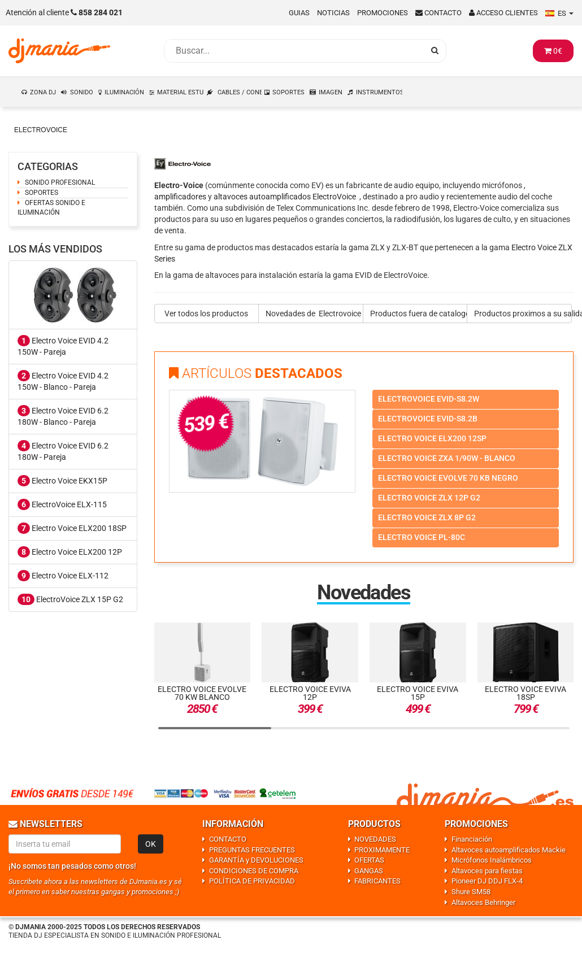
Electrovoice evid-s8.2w (428, 398)
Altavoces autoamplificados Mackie (508, 850)
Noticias (333, 12)
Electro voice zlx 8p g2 (427, 517)
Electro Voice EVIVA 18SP (525, 693)
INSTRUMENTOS (379, 92)
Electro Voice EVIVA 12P (310, 693)
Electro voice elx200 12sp (432, 438)
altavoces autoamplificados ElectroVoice (285, 196)
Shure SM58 (470, 891)
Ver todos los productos (206, 313)
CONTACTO (227, 839)
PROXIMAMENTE (382, 850)
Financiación (471, 839)
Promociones (382, 12)
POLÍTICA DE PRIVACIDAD (252, 881)
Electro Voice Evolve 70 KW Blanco (202, 693)
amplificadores (180, 196)
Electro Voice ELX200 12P (70, 551)
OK (150, 843)
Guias (299, 12)
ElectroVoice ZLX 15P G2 (70, 599)
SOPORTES (288, 92)
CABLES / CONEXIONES (240, 92)
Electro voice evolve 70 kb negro (448, 477)
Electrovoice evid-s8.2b (427, 418)
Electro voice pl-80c (421, 537)
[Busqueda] (293, 51)
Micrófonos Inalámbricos (491, 860)
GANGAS (368, 871)
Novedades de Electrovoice (313, 313)
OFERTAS (369, 860)
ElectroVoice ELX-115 (62, 504)
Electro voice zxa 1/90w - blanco (446, 458)
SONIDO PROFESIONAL (60, 182)
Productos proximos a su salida (523, 313)
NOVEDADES (375, 839)
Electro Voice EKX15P (62, 480)
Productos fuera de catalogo (419, 313)
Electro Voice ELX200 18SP (72, 528)
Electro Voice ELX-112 (63, 575)
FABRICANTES (377, 881)
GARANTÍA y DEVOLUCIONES (256, 860)
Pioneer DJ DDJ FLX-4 (487, 881)
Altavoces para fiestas (487, 871)
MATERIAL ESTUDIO (181, 92)
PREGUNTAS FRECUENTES (252, 850)
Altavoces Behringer (483, 902)
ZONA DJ (43, 92)
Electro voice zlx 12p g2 (429, 497)
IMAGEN (330, 92)
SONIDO (81, 92)
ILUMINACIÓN (124, 92)
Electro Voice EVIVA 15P (417, 693)
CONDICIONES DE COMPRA (253, 871)
